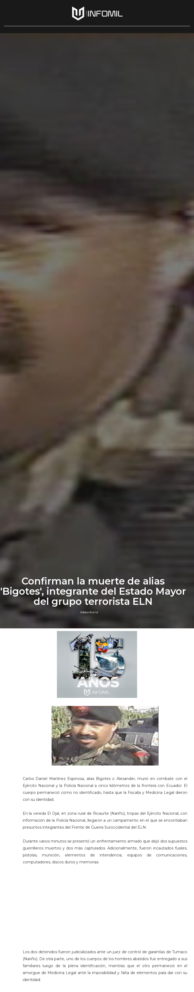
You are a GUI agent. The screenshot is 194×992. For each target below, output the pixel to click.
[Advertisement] (105, 912)
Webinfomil (89, 612)
